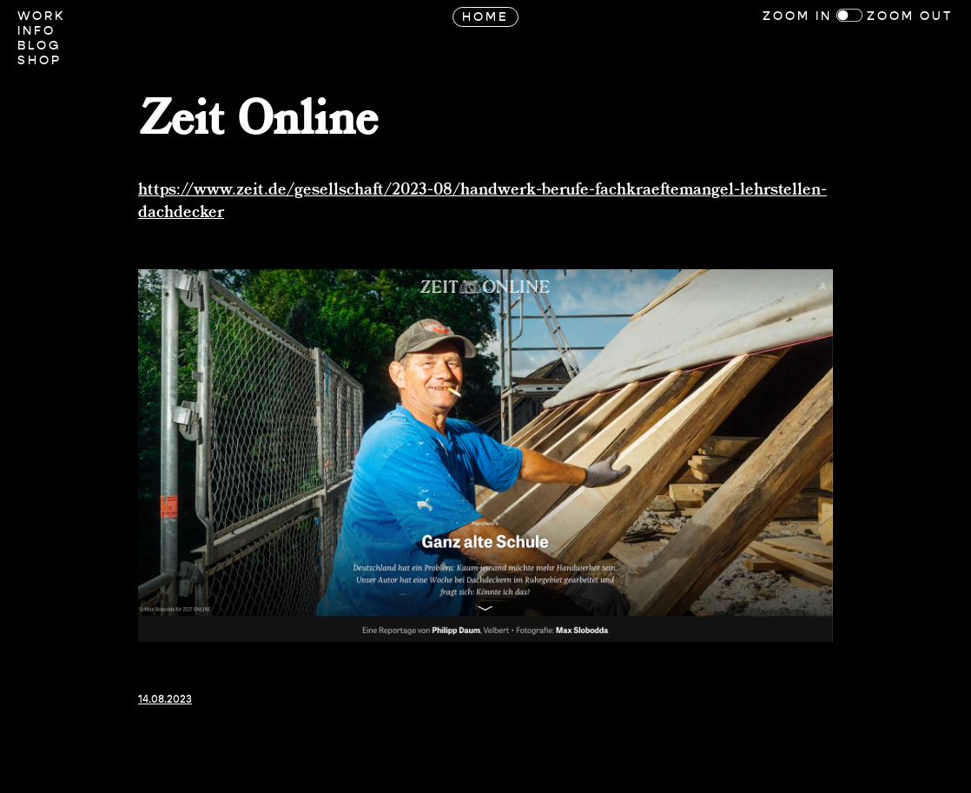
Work (41, 16)
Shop (39, 60)
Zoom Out (910, 16)
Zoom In (797, 16)
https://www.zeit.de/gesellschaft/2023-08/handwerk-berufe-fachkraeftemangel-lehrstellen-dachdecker (482, 201)
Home (485, 17)
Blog (39, 45)
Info (36, 30)
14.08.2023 (165, 699)
